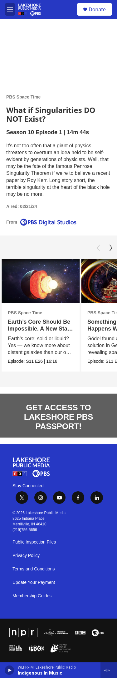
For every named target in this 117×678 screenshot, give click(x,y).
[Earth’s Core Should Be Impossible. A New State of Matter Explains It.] (41, 281)
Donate (97, 9)
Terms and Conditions (33, 569)
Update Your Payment (33, 582)
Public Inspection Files (34, 542)
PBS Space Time (23, 96)
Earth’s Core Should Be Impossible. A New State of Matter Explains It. (40, 328)
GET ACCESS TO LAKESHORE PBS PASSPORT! (58, 417)
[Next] (111, 248)
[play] (9, 670)
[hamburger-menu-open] (10, 9)
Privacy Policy (26, 555)
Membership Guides (31, 596)
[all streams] (108, 670)
